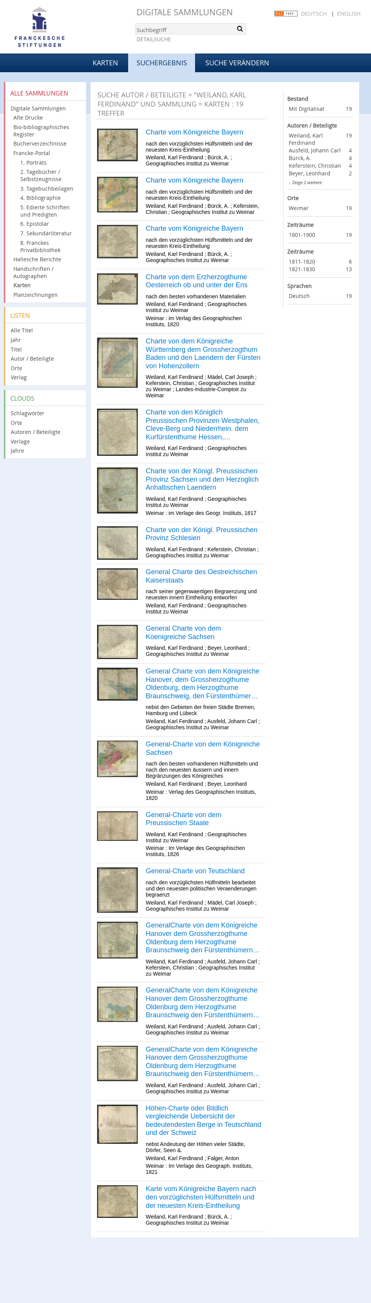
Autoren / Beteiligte (35, 431)
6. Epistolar (34, 223)
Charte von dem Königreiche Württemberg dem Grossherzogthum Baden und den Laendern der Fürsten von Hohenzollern (203, 353)
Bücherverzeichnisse (40, 143)
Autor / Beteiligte (32, 358)
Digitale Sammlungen (185, 12)
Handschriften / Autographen (33, 272)
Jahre (17, 450)
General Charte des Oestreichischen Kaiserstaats (201, 576)
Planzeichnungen (35, 294)
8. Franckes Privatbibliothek (40, 246)
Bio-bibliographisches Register (41, 130)
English (348, 14)
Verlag (19, 377)
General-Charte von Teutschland (195, 871)
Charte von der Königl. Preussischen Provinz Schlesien (201, 534)
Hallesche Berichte (37, 259)
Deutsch (314, 14)
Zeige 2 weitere (307, 182)
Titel (16, 349)
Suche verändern (237, 62)
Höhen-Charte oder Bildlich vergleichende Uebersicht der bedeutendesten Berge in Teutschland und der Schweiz (203, 1120)
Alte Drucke (28, 117)
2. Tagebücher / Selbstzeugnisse (41, 175)
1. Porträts (33, 162)
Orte (16, 368)
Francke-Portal (31, 153)
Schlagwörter (27, 413)
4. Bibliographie (40, 197)
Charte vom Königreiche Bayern (194, 132)
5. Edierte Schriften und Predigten (45, 211)
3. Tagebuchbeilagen (46, 188)
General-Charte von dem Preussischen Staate (183, 819)
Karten (105, 62)
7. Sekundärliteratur (46, 233)
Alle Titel (22, 330)
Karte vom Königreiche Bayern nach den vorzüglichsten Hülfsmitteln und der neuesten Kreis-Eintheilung (201, 1197)
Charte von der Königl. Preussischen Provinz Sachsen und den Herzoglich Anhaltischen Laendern (202, 479)
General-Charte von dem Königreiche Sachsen (203, 748)
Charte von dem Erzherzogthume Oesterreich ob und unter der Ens (196, 281)
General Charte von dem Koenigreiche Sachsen (183, 633)
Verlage (20, 441)
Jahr (16, 339)
